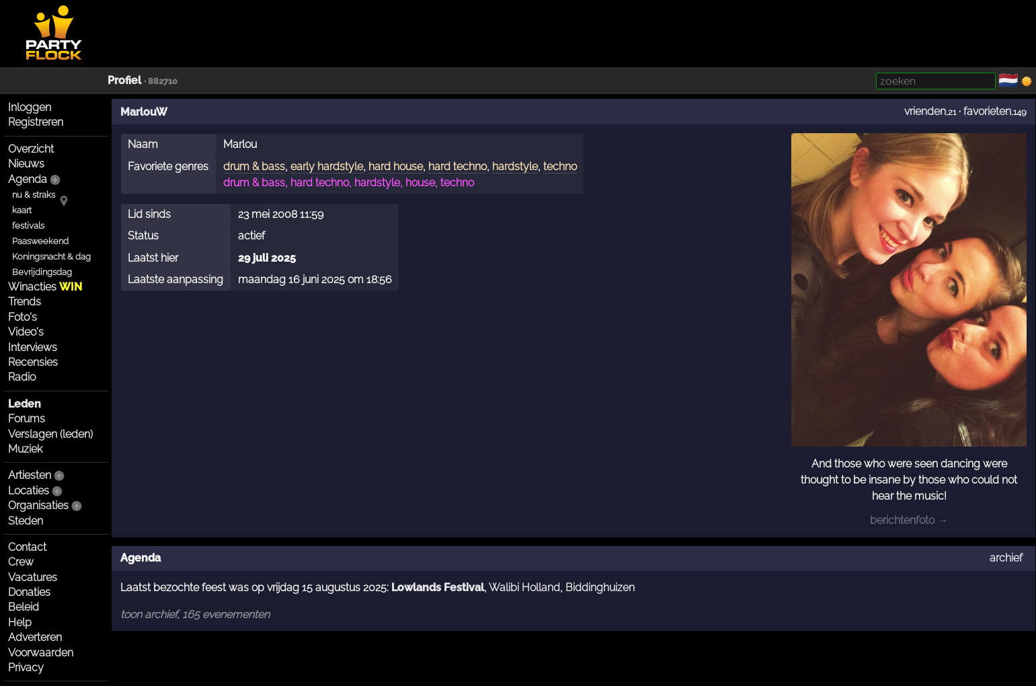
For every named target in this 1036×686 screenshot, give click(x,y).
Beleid (23, 607)
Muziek (25, 449)
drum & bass (254, 166)
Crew (21, 562)
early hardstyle (326, 166)
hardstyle (515, 166)
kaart (22, 210)
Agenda (27, 179)
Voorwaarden (40, 652)
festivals (28, 226)
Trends (24, 301)
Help (20, 622)
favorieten (987, 111)
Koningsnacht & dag (51, 257)
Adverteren (35, 637)
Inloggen (29, 107)
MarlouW (143, 112)
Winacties (45, 286)
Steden (25, 520)
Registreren (35, 122)
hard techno (457, 166)
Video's (26, 332)
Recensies (33, 362)
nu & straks (33, 195)
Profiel (124, 80)
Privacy (26, 667)
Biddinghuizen (600, 587)
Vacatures (32, 577)
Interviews (32, 347)
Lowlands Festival (437, 587)
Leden (24, 403)
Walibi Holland (524, 587)
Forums (26, 418)
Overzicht (31, 149)
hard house (395, 166)
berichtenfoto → (909, 520)
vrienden (925, 111)
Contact (27, 547)
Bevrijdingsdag (42, 272)
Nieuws (26, 163)
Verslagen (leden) (50, 434)
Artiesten (29, 475)
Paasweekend (40, 241)
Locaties (28, 490)
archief (1006, 557)
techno (560, 166)
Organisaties (38, 505)
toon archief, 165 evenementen (195, 614)
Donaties (29, 592)
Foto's (22, 317)
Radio (22, 377)
